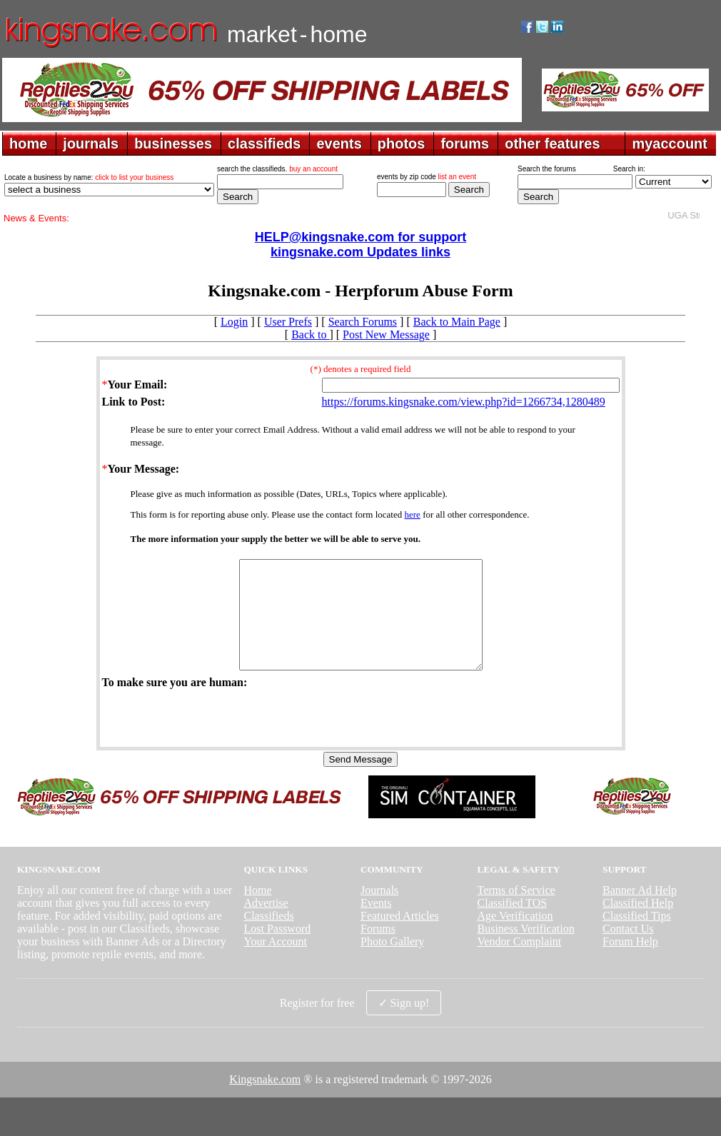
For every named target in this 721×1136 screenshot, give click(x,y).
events (338, 143)
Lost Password (277, 950)
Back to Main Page (456, 322)
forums (464, 143)
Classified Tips (636, 937)
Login (234, 322)
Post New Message (386, 334)
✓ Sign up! (404, 1024)
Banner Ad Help (639, 911)
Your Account (275, 963)
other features (552, 143)
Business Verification (526, 950)
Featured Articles (399, 937)
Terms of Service (516, 911)
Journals (379, 911)
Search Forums (362, 322)
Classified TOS (513, 924)
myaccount (669, 143)
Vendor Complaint (520, 963)
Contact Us (628, 950)
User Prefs (288, 322)
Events (376, 924)
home (28, 143)
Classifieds (268, 937)
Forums (377, 950)
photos (401, 143)
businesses (173, 143)
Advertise (265, 924)
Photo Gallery (392, 963)
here (412, 514)
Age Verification (515, 937)
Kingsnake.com (265, 1101)
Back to (310, 334)
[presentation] (210, 738)
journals (91, 143)
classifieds (264, 143)
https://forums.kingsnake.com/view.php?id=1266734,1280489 (463, 402)
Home (257, 911)
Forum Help (630, 963)
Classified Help (637, 924)
